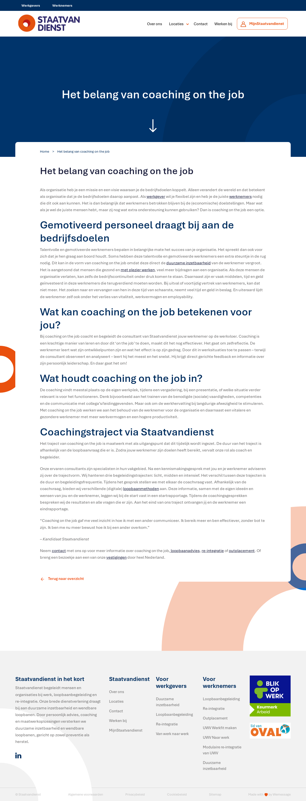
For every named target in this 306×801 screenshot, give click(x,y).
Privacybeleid (135, 794)
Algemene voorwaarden (85, 794)
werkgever (156, 196)
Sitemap (215, 794)
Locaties (176, 23)
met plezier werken (138, 269)
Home (44, 151)
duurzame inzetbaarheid (188, 263)
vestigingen (116, 557)
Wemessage (282, 794)
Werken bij (223, 23)
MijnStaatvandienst (125, 730)
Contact (201, 23)
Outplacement (215, 718)
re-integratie (213, 550)
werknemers (240, 196)
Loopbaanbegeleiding (174, 714)
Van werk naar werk (172, 733)
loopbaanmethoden (141, 488)
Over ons (154, 23)
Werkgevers (30, 5)
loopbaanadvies (185, 550)
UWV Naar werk (216, 737)
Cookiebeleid (177, 794)
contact (59, 550)
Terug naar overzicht (62, 578)
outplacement (242, 550)
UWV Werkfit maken (220, 727)
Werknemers (62, 5)
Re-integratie (167, 723)
